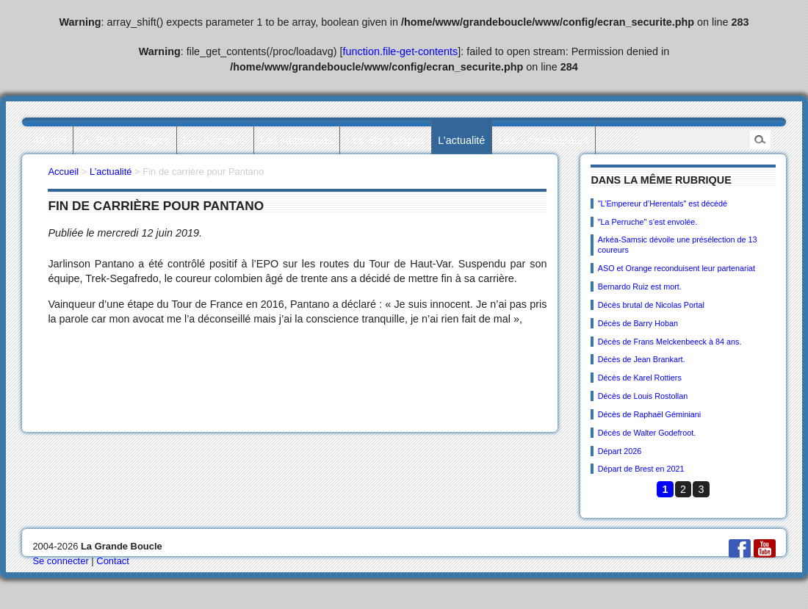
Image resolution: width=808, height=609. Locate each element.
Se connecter (60, 560)
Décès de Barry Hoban (638, 323)
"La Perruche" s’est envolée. (648, 221)
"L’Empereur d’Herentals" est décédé (662, 203)
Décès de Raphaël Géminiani (649, 414)
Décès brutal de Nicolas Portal (651, 304)
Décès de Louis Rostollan (643, 396)
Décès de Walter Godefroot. (647, 432)
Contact (112, 560)
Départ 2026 (619, 451)
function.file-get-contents (400, 51)
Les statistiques (296, 140)
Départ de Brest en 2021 (641, 468)
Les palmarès (215, 140)
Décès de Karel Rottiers (640, 377)
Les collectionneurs (544, 140)
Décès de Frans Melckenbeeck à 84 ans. (670, 341)
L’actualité (461, 140)
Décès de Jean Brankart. (641, 359)
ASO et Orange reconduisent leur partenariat (676, 268)
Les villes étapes (386, 140)
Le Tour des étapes (125, 140)
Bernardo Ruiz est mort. (640, 286)
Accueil (49, 140)
